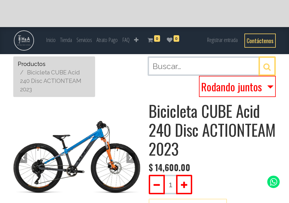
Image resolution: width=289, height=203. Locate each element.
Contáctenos (260, 40)
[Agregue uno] (184, 184)
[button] (136, 40)
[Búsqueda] (267, 66)
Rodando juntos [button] (232, 86)
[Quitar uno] (157, 184)
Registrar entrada (222, 40)
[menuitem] (51, 40)
